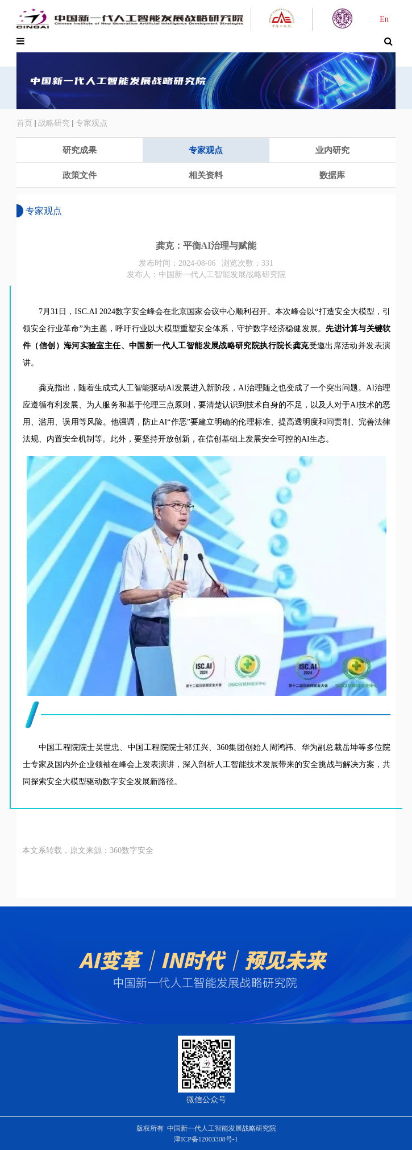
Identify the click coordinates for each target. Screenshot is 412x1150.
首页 (24, 123)
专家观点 (91, 123)
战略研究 (54, 123)
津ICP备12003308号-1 (206, 1139)
